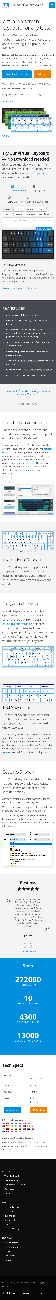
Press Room (9, 1255)
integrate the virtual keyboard (30, 360)
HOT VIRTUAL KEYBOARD (27, 5)
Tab (5, 239)
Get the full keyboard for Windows (18, 288)
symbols (25, 745)
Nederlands (44, 213)
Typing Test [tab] (38, 188)
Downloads (9, 1189)
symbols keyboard (24, 470)
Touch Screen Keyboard (14, 1184)
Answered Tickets (28, 1021)
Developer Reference (13, 1220)
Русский (7, 213)
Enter (50, 244)
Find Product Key (11, 1207)
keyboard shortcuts (15, 624)
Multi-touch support (15, 375)
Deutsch (19, 209)
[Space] (28, 256)
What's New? (36, 1078)
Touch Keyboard (11, 1180)
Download (12, 1110)
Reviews (7, 1251)
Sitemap (7, 1260)
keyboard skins (30, 466)
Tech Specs (7, 101)
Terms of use (28, 1293)
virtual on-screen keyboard (24, 463)
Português (30, 213)
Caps (5, 244)
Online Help (9, 1211)
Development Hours (28, 1040)
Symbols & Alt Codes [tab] (37, 199)
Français (30, 209)
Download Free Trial (17, 74)
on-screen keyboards (25, 434)
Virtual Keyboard (11, 1176)
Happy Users (28, 984)
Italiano (19, 213)
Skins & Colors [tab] (15, 199)
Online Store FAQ (11, 1228)
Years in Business (28, 1003)
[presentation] (25, 945)
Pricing (41, 74)
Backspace (50, 233)
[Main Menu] (52, 5)
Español (41, 209)
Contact (40, 1293)
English (7, 209)
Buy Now (38, 1110)
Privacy (16, 1293)
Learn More (8, 477)
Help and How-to (11, 1216)
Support (7, 1224)
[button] (21, 551)
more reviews (27, 951)
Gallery (5, 135)
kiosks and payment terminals (38, 369)
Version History (11, 1242)
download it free (40, 173)
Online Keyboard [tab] (19, 188)
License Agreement (12, 1247)
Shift (6, 250)
